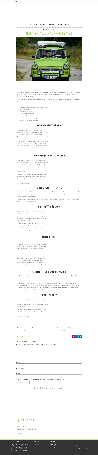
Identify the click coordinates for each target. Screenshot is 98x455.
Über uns (42, 24)
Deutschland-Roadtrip (69, 94)
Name (18, 362)
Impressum (77, 445)
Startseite (36, 444)
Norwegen (52, 447)
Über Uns (36, 445)
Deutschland (53, 444)
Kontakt (66, 24)
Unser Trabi (52, 83)
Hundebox (21, 139)
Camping (45, 83)
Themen (59, 24)
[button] (73, 336)
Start (30, 24)
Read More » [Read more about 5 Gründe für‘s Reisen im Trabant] (19, 433)
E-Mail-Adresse (20, 368)
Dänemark (52, 445)
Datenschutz (84, 445)
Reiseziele (51, 24)
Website (18, 373)
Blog (35, 24)
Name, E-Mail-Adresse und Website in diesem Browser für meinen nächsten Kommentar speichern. (40, 379)
